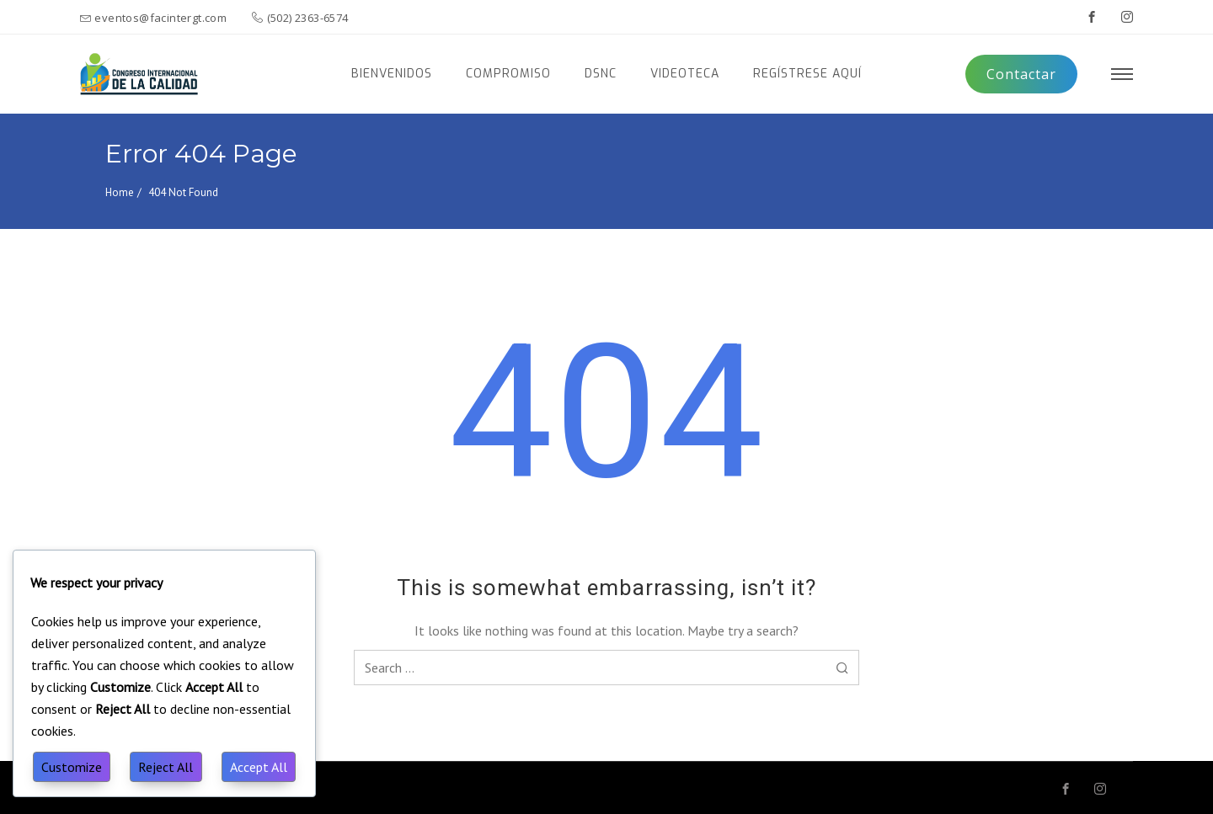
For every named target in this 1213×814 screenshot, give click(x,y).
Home (119, 192)
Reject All (165, 766)
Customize (71, 766)
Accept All (258, 766)
